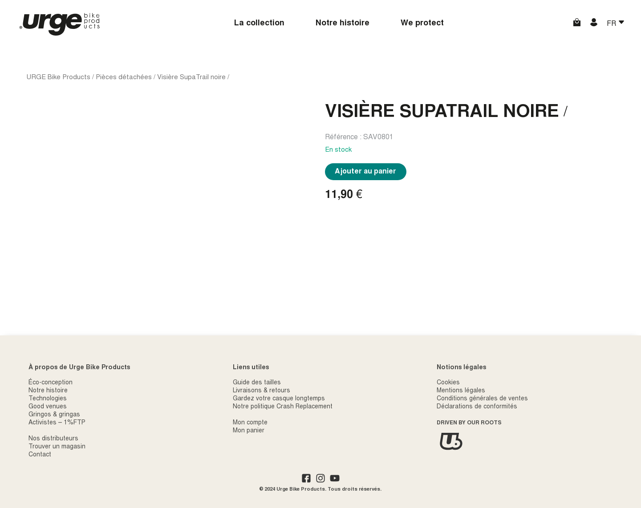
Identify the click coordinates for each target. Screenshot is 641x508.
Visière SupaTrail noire (191, 77)
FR (612, 24)
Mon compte (250, 423)
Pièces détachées (124, 77)
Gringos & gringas (54, 415)
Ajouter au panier (365, 171)
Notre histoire (342, 24)
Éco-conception (50, 383)
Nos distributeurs (53, 439)
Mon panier (248, 431)
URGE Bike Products (58, 77)
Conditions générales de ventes (482, 399)
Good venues (47, 407)
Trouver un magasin (56, 447)
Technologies (47, 399)
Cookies (448, 383)
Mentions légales (461, 391)
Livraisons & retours (261, 391)
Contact (39, 455)
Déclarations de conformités (477, 407)
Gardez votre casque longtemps (279, 399)
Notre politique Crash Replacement (283, 407)
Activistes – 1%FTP (56, 423)
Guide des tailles (257, 383)
